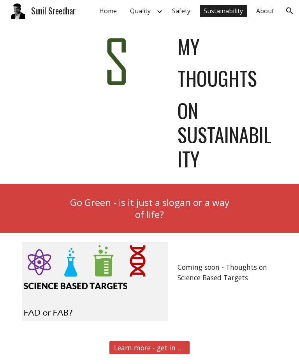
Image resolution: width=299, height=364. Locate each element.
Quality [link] (140, 11)
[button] (289, 11)
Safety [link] (181, 11)
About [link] (265, 11)
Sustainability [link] (223, 11)
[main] (225, 102)
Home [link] (108, 11)
